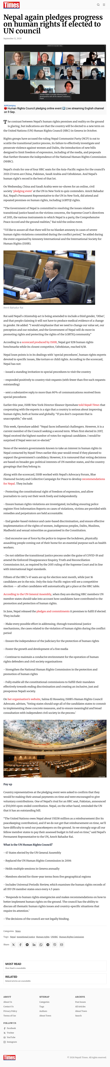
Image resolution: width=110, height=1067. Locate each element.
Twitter (8, 1033)
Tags (41, 1006)
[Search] (98, 5)
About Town (45, 1015)
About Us (7, 1002)
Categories (44, 1002)
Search (78, 1015)
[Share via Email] (61, 945)
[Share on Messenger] (27, 945)
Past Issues (80, 1002)
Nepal (13, 937)
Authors (43, 1011)
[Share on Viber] (55, 945)
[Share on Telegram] (48, 945)
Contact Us (8, 1006)
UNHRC (54, 937)
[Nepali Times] (9, 1057)
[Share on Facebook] (20, 945)
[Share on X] (13, 945)
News (18, 931)
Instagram (10, 1042)
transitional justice (26, 937)
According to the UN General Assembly (27, 594)
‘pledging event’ (23, 191)
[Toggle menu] (104, 5)
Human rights (43, 937)
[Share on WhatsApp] (41, 945)
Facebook (9, 1028)
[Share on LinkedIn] (34, 945)
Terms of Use (9, 1015)
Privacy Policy (10, 1011)
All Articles (80, 1006)
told (89, 405)
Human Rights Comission (71, 937)
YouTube (9, 1037)
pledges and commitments (53, 611)
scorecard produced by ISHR (39, 342)
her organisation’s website (24, 699)
